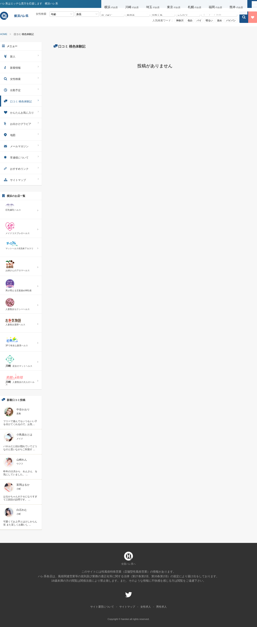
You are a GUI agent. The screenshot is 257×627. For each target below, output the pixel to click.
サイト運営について (102, 606)
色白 (190, 20)
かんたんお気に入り (21, 112)
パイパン (231, 20)
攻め (219, 20)
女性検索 (21, 78)
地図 (21, 135)
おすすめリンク (21, 168)
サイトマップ (21, 179)
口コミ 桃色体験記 (21, 101)
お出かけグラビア (21, 123)
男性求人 (161, 606)
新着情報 (21, 67)
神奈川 (179, 20)
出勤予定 (21, 90)
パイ (199, 20)
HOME (3, 34)
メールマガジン (21, 146)
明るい (209, 20)
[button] (111, 4)
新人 (21, 56)
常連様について (21, 157)
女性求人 (145, 606)
